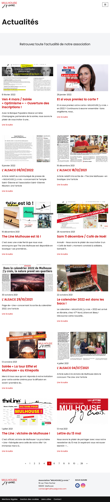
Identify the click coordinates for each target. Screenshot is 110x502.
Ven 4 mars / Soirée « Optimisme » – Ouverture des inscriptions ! (25, 103)
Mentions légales (10, 499)
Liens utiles (46, 499)
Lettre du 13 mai (69, 433)
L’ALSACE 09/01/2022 (18, 170)
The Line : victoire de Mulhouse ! (26, 433)
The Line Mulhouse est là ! (21, 236)
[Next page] (87, 464)
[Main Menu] (105, 4)
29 (82, 463)
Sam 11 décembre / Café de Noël (81, 236)
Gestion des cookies (29, 499)
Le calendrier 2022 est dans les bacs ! (80, 301)
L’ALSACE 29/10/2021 (17, 299)
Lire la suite (7, 124)
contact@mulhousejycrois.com (52, 489)
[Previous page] (25, 464)
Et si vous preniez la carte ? (77, 99)
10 (74, 463)
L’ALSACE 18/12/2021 (72, 170)
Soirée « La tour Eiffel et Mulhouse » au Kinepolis (20, 368)
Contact (57, 499)
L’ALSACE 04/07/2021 (73, 368)
